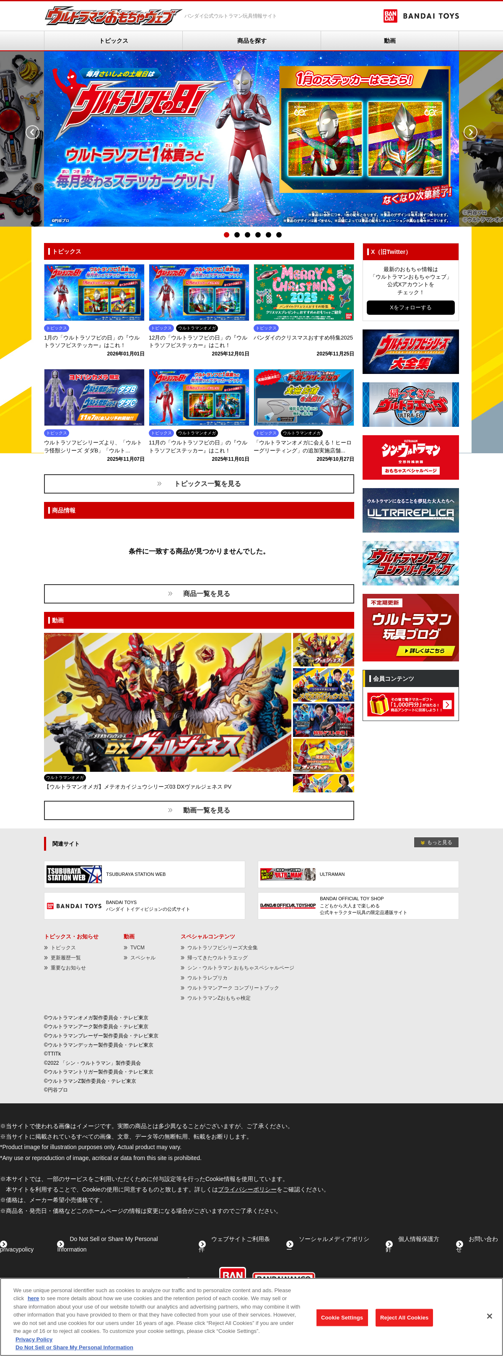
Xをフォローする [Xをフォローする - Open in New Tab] (411, 307)
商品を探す (252, 40)
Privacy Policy (34, 1339)
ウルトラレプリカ (207, 978)
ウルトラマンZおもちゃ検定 (219, 998)
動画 (390, 40)
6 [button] (279, 235)
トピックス (113, 40)
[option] (251, 139)
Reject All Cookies (404, 1317)
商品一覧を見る (206, 593)
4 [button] (258, 235)
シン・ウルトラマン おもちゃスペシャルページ (240, 968)
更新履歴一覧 (66, 958)
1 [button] (226, 235)
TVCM (137, 948)
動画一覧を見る (206, 810)
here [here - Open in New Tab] (33, 1298)
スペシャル (143, 958)
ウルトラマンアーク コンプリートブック (233, 988)
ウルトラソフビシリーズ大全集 (222, 948)
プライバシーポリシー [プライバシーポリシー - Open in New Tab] (247, 1189)
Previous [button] (32, 132)
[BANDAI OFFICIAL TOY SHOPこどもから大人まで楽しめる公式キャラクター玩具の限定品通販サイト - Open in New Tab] (358, 906)
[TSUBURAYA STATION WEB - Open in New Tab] (144, 874)
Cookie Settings (342, 1317)
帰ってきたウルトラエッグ (217, 958)
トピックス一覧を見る (206, 483)
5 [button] (268, 235)
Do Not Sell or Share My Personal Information (74, 1347)
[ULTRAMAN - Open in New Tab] (358, 874)
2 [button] (237, 235)
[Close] (489, 1316)
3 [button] (247, 235)
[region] (251, 1317)
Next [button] (470, 132)
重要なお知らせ (68, 968)
